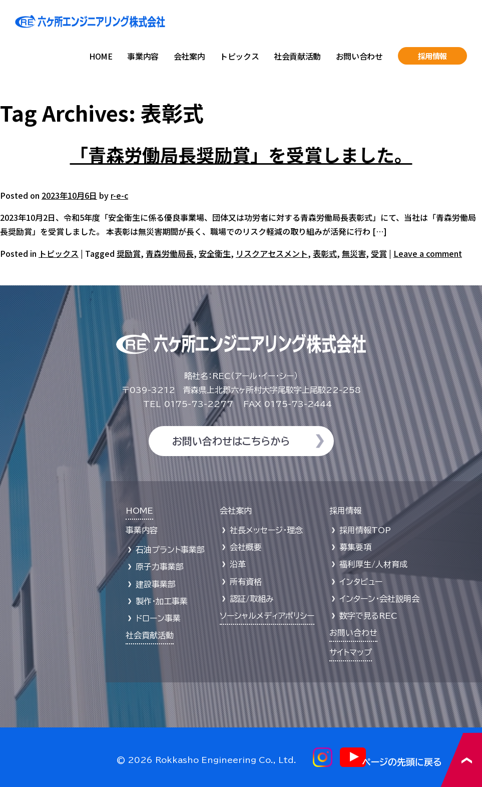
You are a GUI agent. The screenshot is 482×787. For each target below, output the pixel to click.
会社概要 (246, 547)
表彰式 (325, 253)
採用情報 (432, 56)
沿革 (238, 564)
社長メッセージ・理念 (266, 530)
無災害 (354, 253)
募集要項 (355, 547)
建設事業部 (156, 584)
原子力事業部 (160, 567)
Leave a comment (427, 253)
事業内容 (142, 56)
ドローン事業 (158, 618)
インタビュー (360, 582)
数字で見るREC (368, 616)
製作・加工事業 (162, 601)
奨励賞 (129, 253)
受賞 (379, 253)
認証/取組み (252, 599)
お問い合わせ (359, 56)
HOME (100, 56)
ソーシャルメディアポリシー (267, 616)
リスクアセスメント (272, 253)
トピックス (239, 56)
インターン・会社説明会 (379, 599)
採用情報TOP (365, 530)
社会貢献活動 (297, 56)
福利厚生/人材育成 (373, 564)
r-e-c (119, 195)
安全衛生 (215, 253)
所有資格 (246, 582)
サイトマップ (350, 652)
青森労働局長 (170, 253)
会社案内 (189, 56)
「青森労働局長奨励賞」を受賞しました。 (241, 154)
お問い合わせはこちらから (231, 441)
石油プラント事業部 (170, 550)
